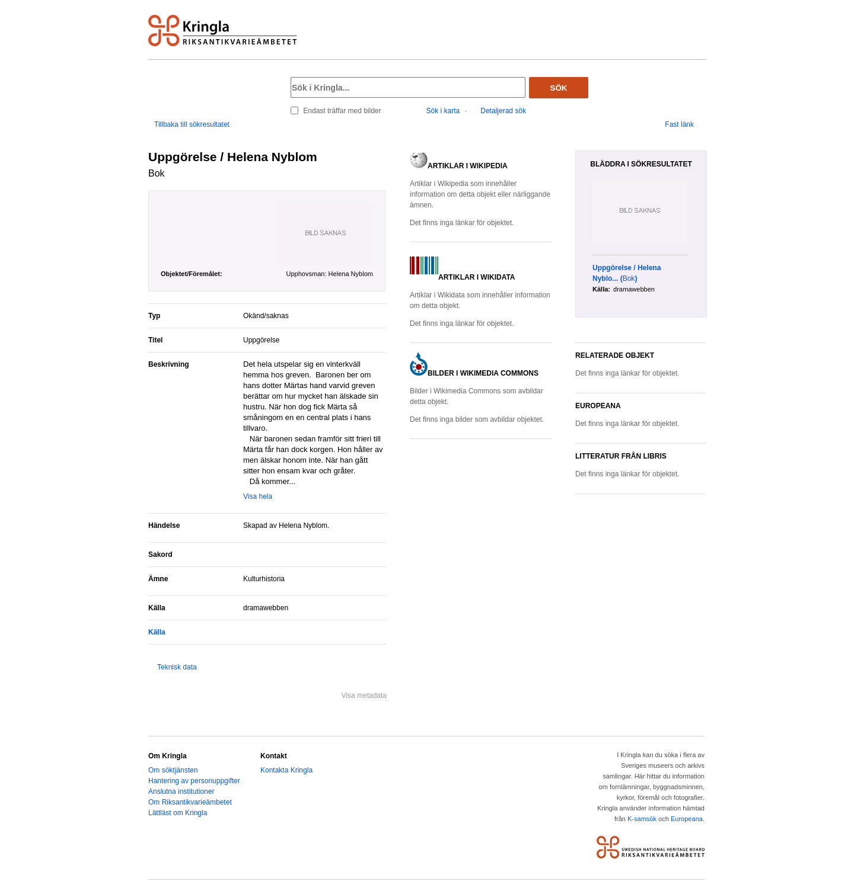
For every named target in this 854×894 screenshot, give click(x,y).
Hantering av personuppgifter (194, 781)
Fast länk (679, 124)
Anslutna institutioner (181, 791)
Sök (559, 88)
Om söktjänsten (172, 770)
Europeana (687, 818)
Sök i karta (443, 111)
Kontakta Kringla (286, 770)
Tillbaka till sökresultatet (192, 124)
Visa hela (257, 496)
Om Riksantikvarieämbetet (190, 802)
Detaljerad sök (503, 111)
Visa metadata (364, 695)
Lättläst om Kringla (177, 813)
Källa (156, 632)
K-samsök (642, 818)
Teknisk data (177, 667)
